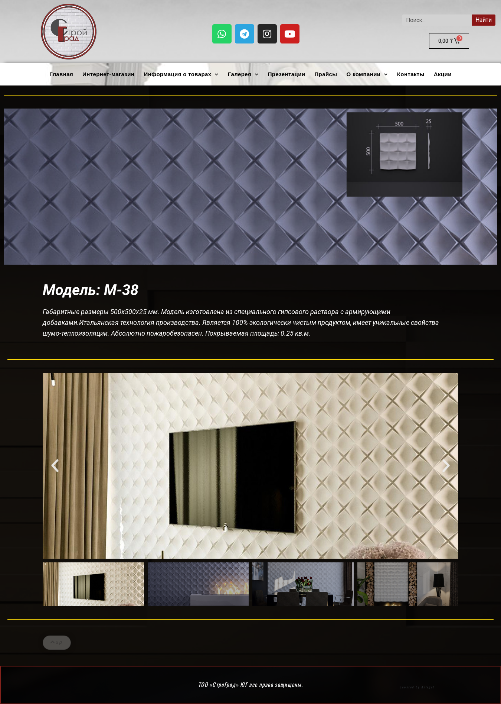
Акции (443, 74)
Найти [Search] (483, 19)
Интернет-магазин (108, 74)
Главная (61, 74)
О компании (366, 74)
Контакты (411, 74)
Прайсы (325, 74)
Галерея (243, 74)
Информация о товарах (181, 74)
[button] (54, 465)
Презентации (286, 74)
